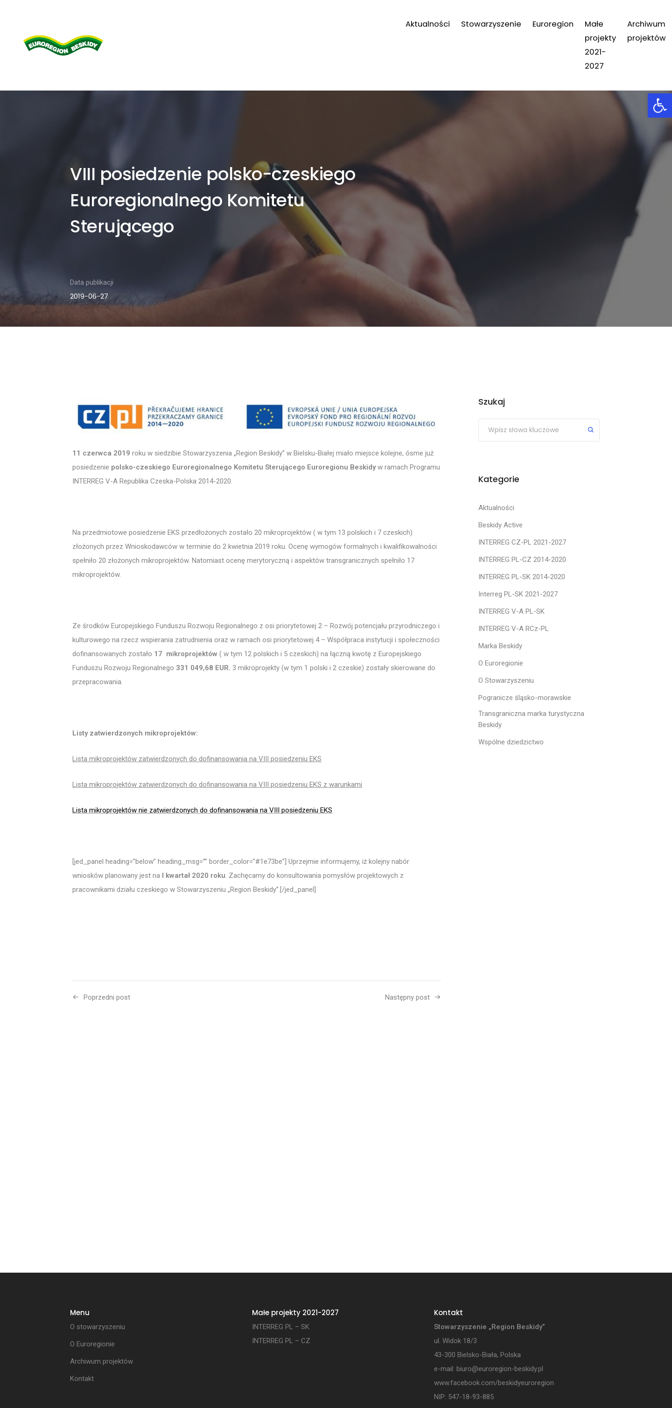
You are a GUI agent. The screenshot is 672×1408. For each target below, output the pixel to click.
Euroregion (345, 24)
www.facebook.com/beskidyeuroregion (494, 1383)
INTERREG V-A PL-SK (511, 611)
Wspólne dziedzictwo (511, 742)
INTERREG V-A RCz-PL (513, 628)
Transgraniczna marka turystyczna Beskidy (531, 719)
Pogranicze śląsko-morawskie (524, 697)
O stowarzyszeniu (97, 1327)
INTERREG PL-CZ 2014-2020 (522, 559)
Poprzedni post (107, 997)
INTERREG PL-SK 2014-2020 (521, 577)
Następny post (407, 997)
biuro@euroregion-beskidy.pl (499, 1369)
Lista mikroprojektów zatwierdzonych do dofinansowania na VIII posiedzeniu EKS (197, 759)
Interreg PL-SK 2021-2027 (518, 594)
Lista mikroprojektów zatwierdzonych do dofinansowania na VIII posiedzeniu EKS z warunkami (217, 784)
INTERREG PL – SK (280, 1327)
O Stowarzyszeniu (506, 680)
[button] (660, 105)
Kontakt (587, 24)
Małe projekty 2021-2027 (424, 24)
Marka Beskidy (500, 646)
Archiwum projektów (522, 24)
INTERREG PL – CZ (281, 1341)
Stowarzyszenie (283, 24)
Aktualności (220, 24)
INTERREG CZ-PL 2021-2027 (522, 542)
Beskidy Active (500, 525)
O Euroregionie (500, 663)
